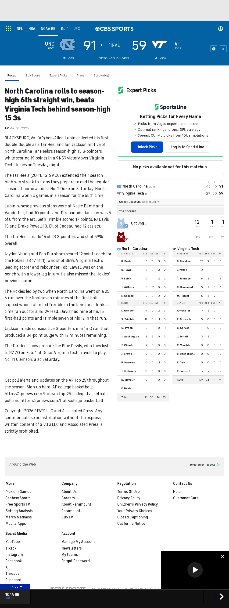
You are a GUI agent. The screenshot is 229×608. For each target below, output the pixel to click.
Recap (11, 75)
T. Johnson (184, 278)
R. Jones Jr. (184, 371)
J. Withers (127, 287)
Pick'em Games (18, 491)
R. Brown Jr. (184, 319)
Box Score (33, 75)
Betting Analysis (19, 511)
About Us (69, 491)
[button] (195, 570)
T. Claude (127, 345)
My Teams (69, 554)
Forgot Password (75, 561)
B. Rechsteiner (186, 353)
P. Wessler (183, 310)
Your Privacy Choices (134, 511)
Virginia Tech (188, 248)
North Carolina (134, 248)
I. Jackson (127, 310)
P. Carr (181, 362)
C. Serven (183, 327)
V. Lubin (126, 278)
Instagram (14, 554)
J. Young (137, 223)
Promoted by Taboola (204, 464)
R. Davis (126, 261)
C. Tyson (127, 327)
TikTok (11, 548)
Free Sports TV (18, 504)
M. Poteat (183, 295)
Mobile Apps (16, 523)
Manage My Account (78, 541)
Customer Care (186, 498)
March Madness (19, 517)
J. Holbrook (128, 371)
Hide (17, 586)
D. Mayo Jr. (128, 379)
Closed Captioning (132, 517)
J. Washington (130, 336)
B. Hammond (185, 287)
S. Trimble (127, 319)
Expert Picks (58, 75)
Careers (68, 498)
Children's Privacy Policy (137, 504)
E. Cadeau (127, 295)
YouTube (13, 541)
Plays (80, 75)
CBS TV (67, 517)
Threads (12, 573)
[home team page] (160, 44)
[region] (195, 570)
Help (177, 491)
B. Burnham (184, 261)
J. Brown (126, 353)
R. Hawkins (128, 362)
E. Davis (126, 388)
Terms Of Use (128, 491)
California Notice (131, 523)
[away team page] (68, 44)
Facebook (14, 561)
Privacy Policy (128, 498)
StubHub (101, 75)
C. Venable (183, 345)
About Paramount (76, 504)
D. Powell (127, 269)
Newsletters (71, 548)
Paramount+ (71, 511)
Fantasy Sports (18, 498)
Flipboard (13, 580)
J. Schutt (182, 336)
